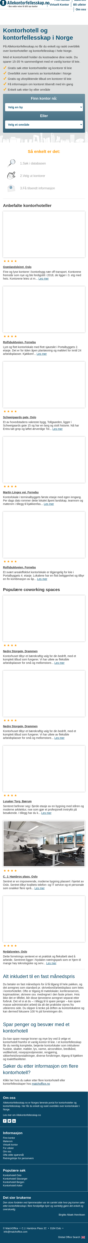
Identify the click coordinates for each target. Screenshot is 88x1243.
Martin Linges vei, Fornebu (21, 492)
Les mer (44, 278)
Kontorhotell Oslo (12, 1175)
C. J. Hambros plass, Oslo (20, 876)
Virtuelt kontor (10, 1144)
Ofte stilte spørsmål (13, 1155)
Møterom (8, 1141)
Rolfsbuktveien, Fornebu (19, 342)
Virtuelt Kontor (59, 4)
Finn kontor (9, 1138)
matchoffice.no (41, 1083)
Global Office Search (69, 1237)
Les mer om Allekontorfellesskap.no (22, 1115)
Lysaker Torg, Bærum (17, 801)
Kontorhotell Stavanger (15, 1178)
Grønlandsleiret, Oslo (17, 267)
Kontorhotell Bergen (13, 1182)
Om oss (81, 9)
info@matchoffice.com (15, 1231)
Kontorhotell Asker (12, 1185)
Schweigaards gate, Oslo (19, 417)
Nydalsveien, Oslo (15, 951)
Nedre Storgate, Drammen (20, 651)
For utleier (8, 1148)
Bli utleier (79, 4)
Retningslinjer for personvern (18, 1158)
